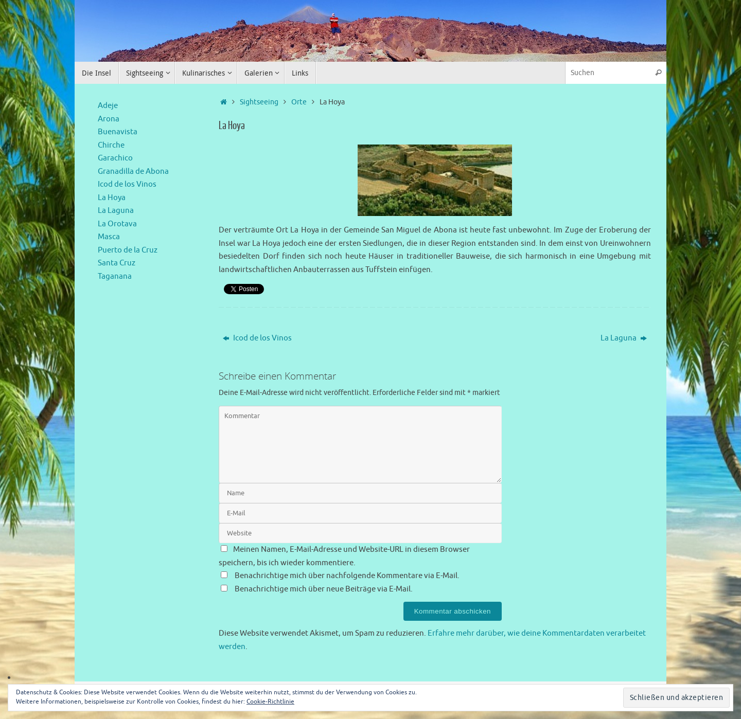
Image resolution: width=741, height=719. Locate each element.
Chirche (111, 145)
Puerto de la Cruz (127, 250)
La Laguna (624, 338)
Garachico (115, 158)
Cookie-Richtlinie (270, 701)
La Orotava (117, 224)
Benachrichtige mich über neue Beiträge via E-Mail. (324, 589)
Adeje (108, 106)
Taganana (115, 276)
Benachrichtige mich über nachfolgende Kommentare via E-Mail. (347, 576)
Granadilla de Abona (133, 171)
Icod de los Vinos (257, 338)
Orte (299, 102)
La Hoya (112, 198)
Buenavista (117, 132)
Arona (108, 119)
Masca (109, 237)
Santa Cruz (116, 263)
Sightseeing (259, 102)
